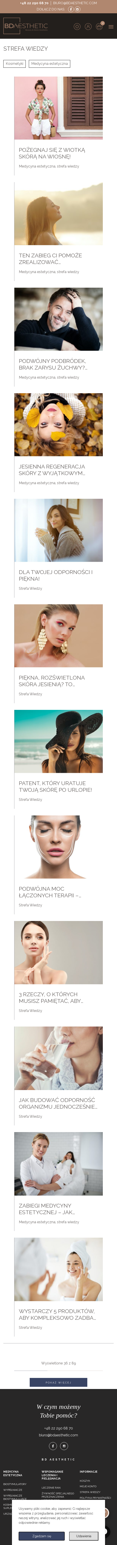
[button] (88, 26)
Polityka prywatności (95, 1497)
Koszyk (85, 1480)
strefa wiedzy (68, 166)
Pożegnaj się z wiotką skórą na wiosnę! (52, 153)
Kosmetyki (14, 64)
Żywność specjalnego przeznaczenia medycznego (58, 1497)
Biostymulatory (14, 1484)
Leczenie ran (51, 1487)
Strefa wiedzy (90, 1492)
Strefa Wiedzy (30, 588)
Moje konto (88, 1486)
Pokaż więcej (59, 1382)
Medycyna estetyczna (49, 64)
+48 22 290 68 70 (34, 3)
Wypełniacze (12, 1489)
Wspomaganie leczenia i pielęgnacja (52, 1475)
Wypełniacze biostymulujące (15, 1497)
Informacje (89, 1471)
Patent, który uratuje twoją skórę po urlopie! (55, 786)
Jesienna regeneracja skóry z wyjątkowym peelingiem (52, 473)
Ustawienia (83, 1536)
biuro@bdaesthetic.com (75, 3)
